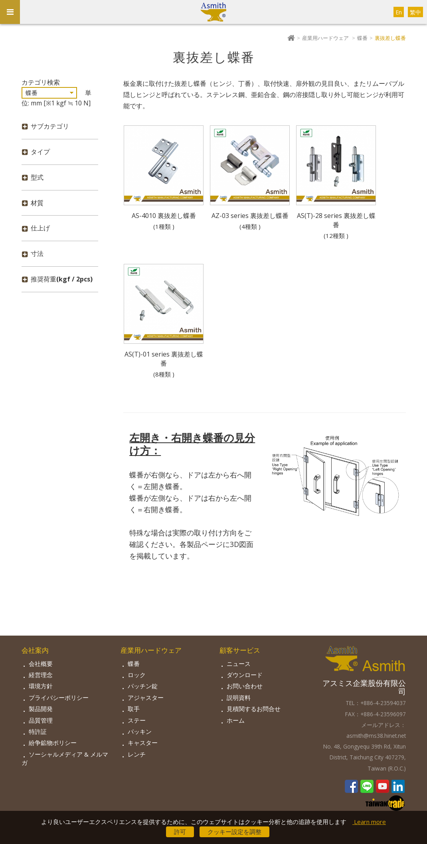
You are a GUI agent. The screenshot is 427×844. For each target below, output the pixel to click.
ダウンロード (245, 675)
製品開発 (41, 709)
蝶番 (362, 38)
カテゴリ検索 (41, 82)
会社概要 (41, 664)
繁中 (415, 12)
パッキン (140, 731)
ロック (137, 675)
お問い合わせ (245, 686)
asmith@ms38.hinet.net (376, 735)
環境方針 (41, 686)
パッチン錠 (143, 686)
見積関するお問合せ (254, 709)
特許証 (38, 731)
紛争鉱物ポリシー (53, 743)
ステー (137, 720)
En (398, 12)
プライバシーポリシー (59, 697)
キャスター (143, 743)
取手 (134, 709)
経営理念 (41, 675)
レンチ (137, 754)
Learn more (369, 822)
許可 (180, 832)
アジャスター (146, 697)
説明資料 (239, 697)
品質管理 (41, 720)
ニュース (239, 664)
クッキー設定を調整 (234, 832)
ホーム (236, 720)
